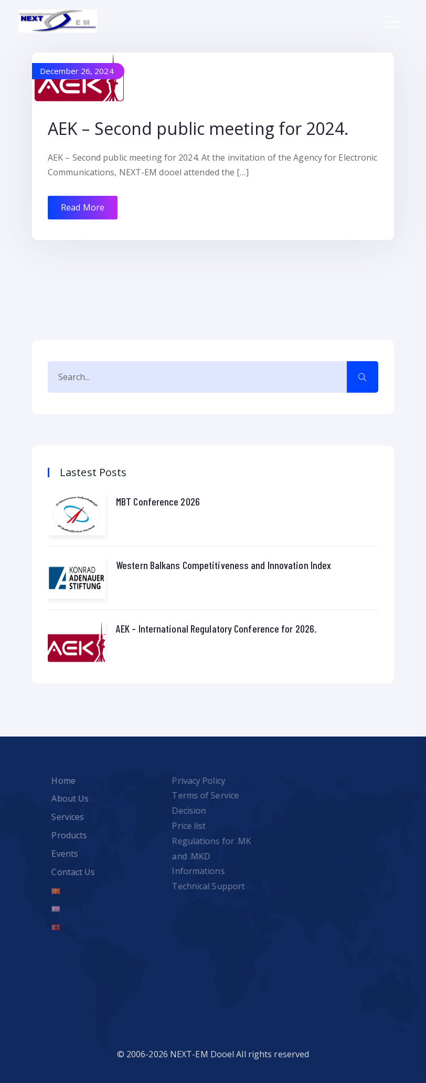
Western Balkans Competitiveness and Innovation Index (223, 565)
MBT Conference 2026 (158, 501)
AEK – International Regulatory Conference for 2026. (216, 628)
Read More (82, 207)
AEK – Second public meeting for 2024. (198, 128)
